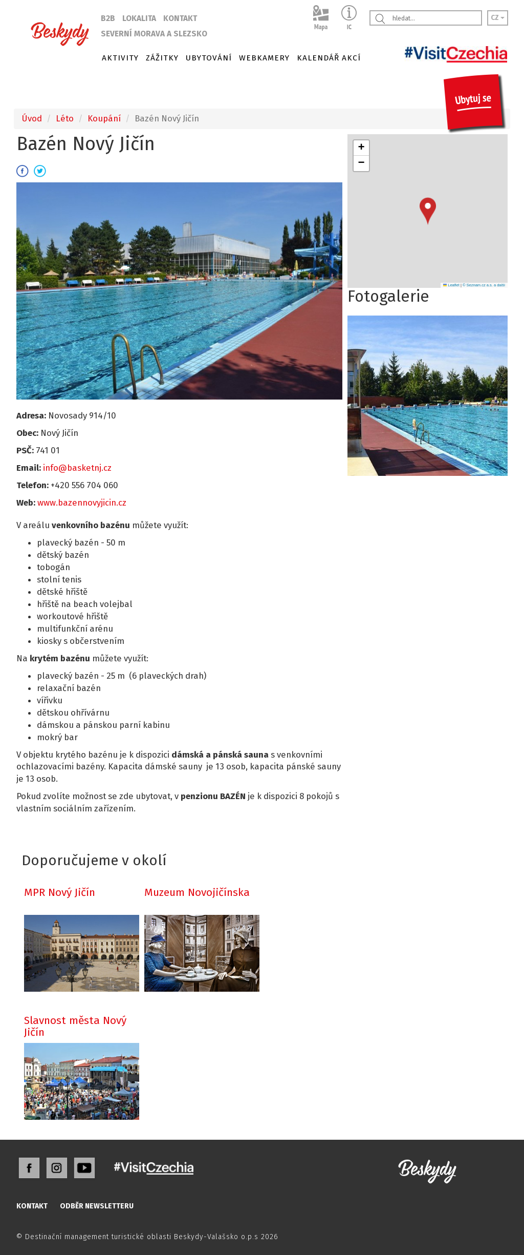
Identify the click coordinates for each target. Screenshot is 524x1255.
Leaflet (451, 285)
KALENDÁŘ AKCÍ (329, 57)
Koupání (104, 118)
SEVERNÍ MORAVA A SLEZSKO (154, 33)
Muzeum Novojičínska (197, 892)
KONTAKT (180, 18)
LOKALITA (139, 18)
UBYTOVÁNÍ (209, 57)
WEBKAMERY (264, 57)
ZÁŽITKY (162, 57)
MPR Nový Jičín (59, 892)
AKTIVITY (120, 57)
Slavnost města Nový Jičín (75, 1026)
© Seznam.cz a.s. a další (484, 285)
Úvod (31, 118)
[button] (428, 211)
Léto (65, 118)
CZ (498, 17)
